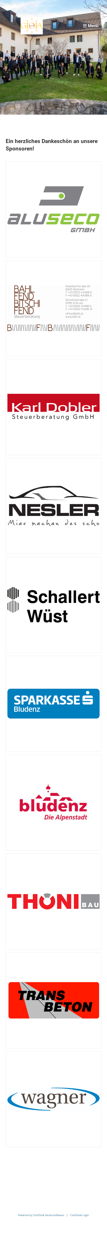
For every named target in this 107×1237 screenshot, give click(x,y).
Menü (90, 25)
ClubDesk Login (79, 1215)
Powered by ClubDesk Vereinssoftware (41, 1215)
